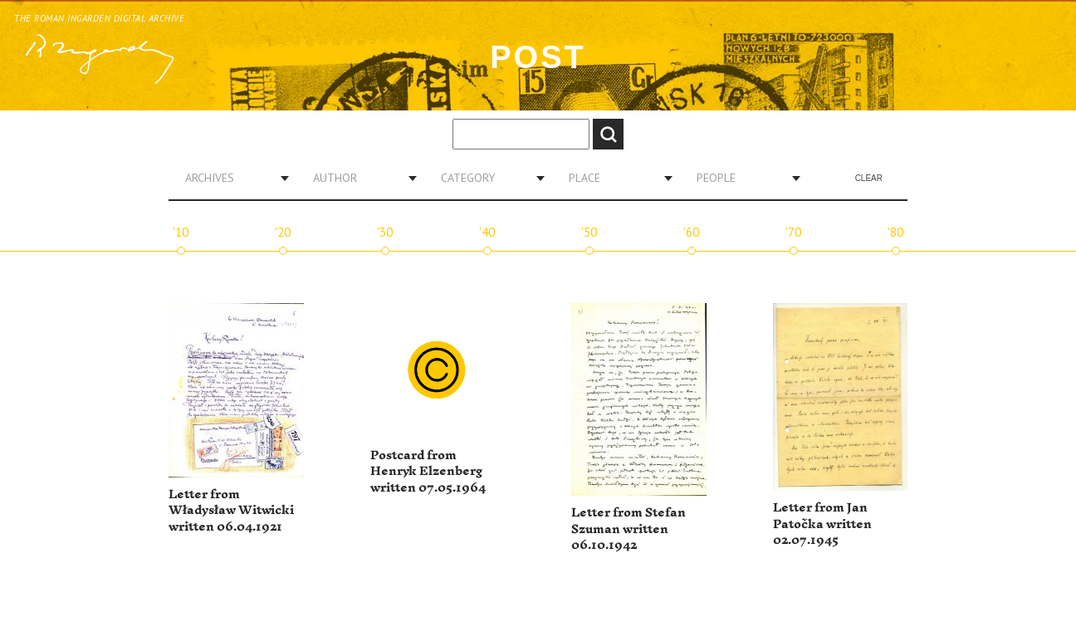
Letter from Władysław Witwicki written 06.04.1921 (231, 510)
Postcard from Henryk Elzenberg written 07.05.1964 (428, 471)
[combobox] (231, 177)
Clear (869, 178)
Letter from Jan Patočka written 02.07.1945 (822, 524)
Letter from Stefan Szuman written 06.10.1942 (628, 529)
